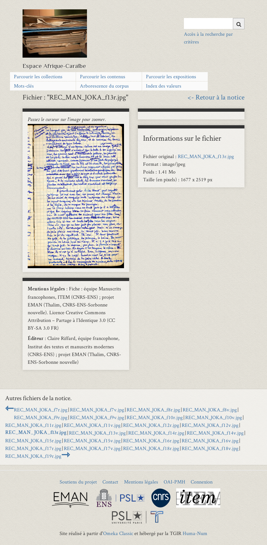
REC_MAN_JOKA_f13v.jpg (97, 432)
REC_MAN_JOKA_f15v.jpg (92, 440)
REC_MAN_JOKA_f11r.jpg (33, 425)
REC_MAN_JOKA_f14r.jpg (156, 432)
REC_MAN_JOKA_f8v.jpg (210, 409)
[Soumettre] (238, 23)
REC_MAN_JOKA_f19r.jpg (33, 456)
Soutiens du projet (78, 481)
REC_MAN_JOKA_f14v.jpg (215, 432)
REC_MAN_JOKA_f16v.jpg (210, 440)
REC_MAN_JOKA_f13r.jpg (206, 156)
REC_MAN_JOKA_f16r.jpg (151, 440)
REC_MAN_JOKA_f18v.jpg (210, 448)
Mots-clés (24, 85)
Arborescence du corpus (104, 85)
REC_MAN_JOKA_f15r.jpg (33, 440)
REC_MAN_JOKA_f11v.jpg (92, 425)
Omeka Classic (118, 533)
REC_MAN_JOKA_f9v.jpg (97, 417)
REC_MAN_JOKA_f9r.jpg (40, 417)
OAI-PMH (174, 481)
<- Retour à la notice (215, 96)
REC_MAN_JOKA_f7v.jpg (97, 409)
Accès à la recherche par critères (208, 38)
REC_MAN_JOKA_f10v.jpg (213, 417)
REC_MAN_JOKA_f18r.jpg (151, 448)
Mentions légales (141, 481)
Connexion (202, 481)
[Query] (214, 23)
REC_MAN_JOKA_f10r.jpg (155, 417)
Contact (110, 481)
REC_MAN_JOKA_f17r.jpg (33, 448)
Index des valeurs (163, 85)
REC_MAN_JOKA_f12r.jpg (151, 425)
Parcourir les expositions (171, 76)
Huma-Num (195, 533)
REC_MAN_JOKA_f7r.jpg (40, 409)
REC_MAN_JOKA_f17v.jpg (92, 448)
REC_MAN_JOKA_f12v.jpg (210, 425)
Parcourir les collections (38, 76)
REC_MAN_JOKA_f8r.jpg (153, 409)
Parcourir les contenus (102, 76)
